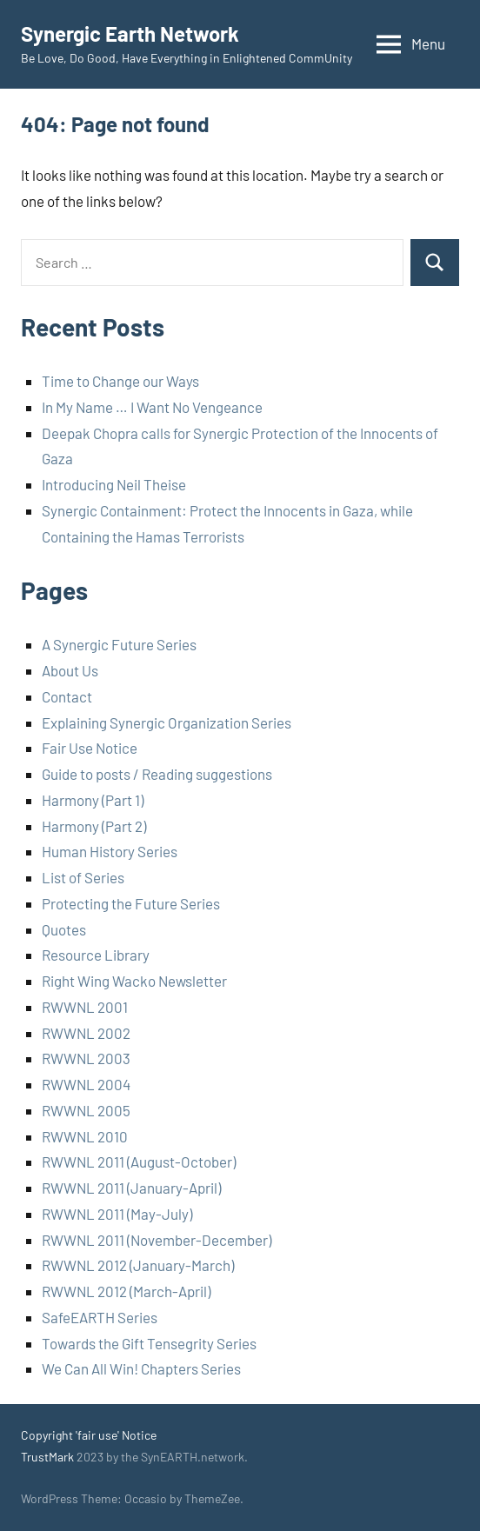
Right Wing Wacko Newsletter (134, 980)
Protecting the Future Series (131, 903)
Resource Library (96, 954)
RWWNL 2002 (86, 1033)
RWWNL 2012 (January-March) (138, 1265)
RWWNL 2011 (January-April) (131, 1187)
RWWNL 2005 (86, 1110)
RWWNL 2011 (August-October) (139, 1161)
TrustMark (47, 1456)
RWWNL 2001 (85, 1006)
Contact (67, 696)
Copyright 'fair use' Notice (89, 1435)
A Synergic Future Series (119, 644)
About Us (70, 670)
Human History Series (109, 851)
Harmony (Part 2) (94, 826)
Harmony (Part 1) (92, 800)
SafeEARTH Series (99, 1317)
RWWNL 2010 (85, 1136)
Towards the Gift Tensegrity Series (149, 1343)
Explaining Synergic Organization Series (166, 722)
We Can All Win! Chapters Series (141, 1368)
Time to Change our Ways (120, 380)
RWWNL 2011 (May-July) (117, 1213)
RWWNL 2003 (86, 1058)
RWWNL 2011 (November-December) (156, 1239)
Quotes (64, 929)
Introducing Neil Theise (114, 484)
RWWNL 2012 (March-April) (126, 1291)
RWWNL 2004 (86, 1084)
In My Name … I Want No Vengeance (152, 407)
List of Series (83, 877)
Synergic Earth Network (130, 33)
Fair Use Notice (89, 747)
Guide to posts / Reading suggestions (157, 773)
